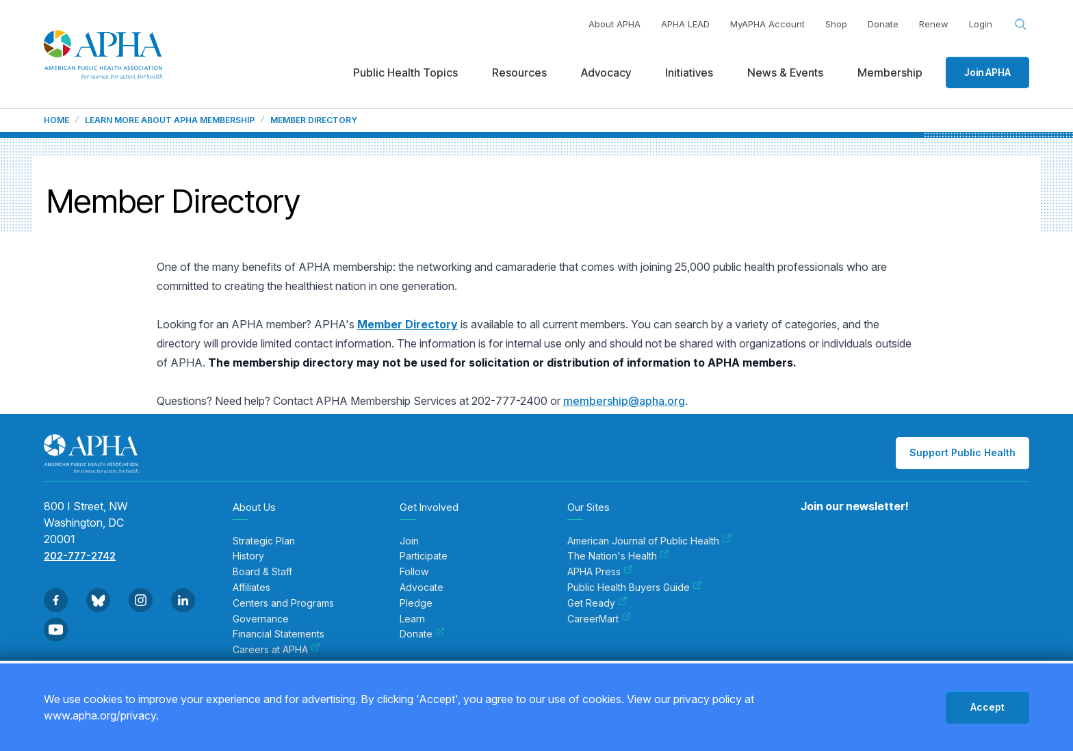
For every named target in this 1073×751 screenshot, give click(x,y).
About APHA (615, 23)
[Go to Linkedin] (183, 600)
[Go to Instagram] (141, 600)
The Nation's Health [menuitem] (618, 556)
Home (56, 120)
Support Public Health (962, 452)
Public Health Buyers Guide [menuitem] (634, 587)
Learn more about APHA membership (170, 120)
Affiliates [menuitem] (251, 587)
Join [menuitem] (409, 541)
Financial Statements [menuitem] (278, 634)
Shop (836, 23)
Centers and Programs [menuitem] (283, 603)
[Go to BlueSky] (98, 600)
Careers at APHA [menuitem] (276, 649)
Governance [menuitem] (261, 619)
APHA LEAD (685, 23)
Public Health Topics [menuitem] (405, 72)
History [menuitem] (248, 556)
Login (980, 23)
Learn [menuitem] (412, 619)
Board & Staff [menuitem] (262, 571)
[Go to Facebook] (56, 600)
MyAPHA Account (767, 23)
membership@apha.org (624, 401)
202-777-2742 (80, 555)
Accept (987, 707)
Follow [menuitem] (414, 571)
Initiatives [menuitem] (689, 72)
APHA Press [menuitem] (600, 571)
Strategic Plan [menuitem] (264, 541)
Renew (933, 23)
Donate (883, 23)
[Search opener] (1021, 24)
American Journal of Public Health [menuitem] (649, 541)
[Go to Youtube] (56, 630)
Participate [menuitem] (424, 556)
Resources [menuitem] (519, 72)
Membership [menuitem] (889, 72)
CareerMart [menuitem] (599, 619)
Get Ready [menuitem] (597, 603)
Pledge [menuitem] (416, 603)
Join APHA (987, 72)
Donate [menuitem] (422, 634)
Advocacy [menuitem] (606, 72)
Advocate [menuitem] (421, 587)
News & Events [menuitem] (785, 72)
